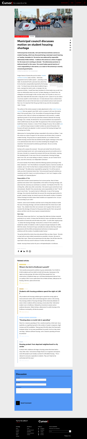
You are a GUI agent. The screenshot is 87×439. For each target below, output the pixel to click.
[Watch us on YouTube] (41, 434)
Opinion (17, 433)
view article (25, 283)
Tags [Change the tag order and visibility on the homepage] (72, 2)
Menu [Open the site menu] (78, 3)
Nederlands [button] (64, 2)
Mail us (18, 422)
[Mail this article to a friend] (70, 47)
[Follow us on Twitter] (40, 431)
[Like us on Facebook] (41, 430)
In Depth (17, 430)
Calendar (17, 436)
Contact (28, 434)
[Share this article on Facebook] (70, 40)
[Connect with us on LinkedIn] (41, 433)
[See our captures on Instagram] (41, 428)
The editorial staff (30, 430)
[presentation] (25, 396)
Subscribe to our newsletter (54, 428)
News (17, 428)
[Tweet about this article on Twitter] (70, 43)
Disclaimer (29, 431)
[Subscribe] (70, 431)
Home (28, 428)
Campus (17, 431)
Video (17, 434)
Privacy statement (30, 433)
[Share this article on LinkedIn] (70, 45)
